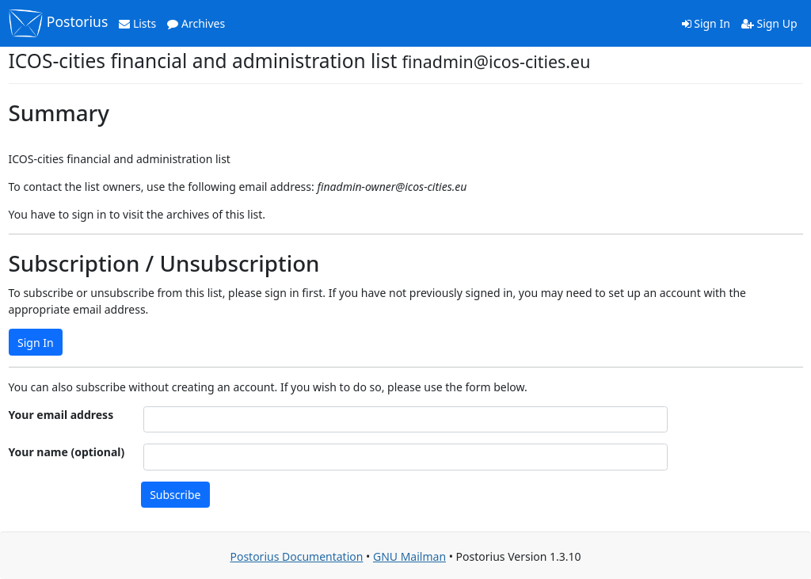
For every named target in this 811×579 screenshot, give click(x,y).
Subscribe (175, 494)
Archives (196, 23)
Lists (137, 23)
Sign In (706, 23)
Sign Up (769, 23)
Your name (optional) (67, 451)
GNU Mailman (409, 556)
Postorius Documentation (296, 556)
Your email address (61, 414)
